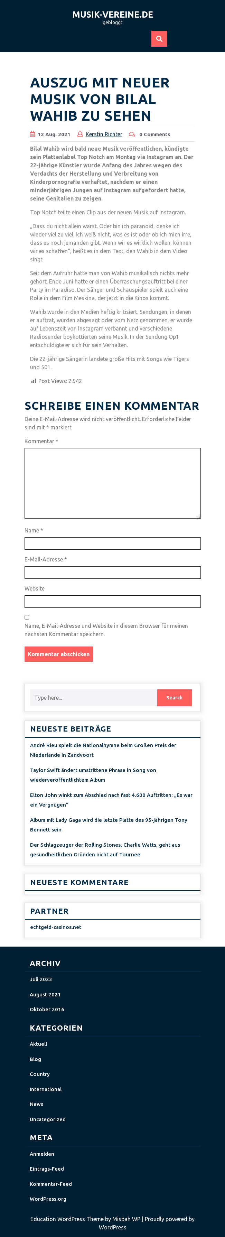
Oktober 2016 (47, 1009)
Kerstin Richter (104, 134)
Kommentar (41, 441)
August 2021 (45, 994)
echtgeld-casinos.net (55, 927)
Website (35, 588)
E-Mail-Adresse (46, 559)
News (36, 1104)
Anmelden (42, 1154)
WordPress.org (48, 1199)
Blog (35, 1059)
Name (34, 530)
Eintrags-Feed (47, 1169)
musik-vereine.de (112, 14)
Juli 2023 (41, 979)
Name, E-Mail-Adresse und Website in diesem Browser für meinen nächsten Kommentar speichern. (106, 630)
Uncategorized (48, 1119)
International (46, 1089)
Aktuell (38, 1044)
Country (40, 1074)
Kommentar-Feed (51, 1184)
